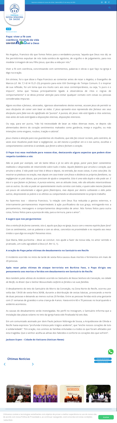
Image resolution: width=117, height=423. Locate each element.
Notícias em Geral (103, 361)
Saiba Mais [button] (8, 420)
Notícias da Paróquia (103, 358)
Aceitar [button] (106, 417)
